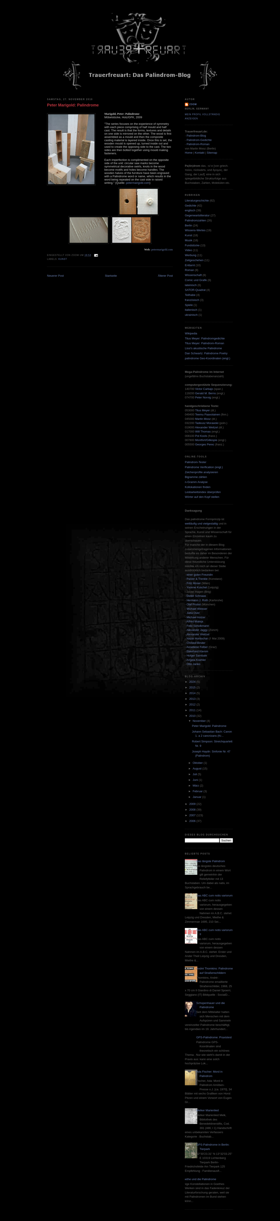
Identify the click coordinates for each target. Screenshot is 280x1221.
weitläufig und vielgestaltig (201, 523)
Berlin (188, 225)
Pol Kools (201, 436)
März (196, 785)
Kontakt (199, 152)
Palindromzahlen (195, 220)
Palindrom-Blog (196, 135)
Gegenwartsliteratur (197, 215)
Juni (196, 780)
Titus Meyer (202, 410)
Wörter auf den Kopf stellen (202, 496)
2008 (192, 809)
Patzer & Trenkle (197, 578)
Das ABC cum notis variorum (214, 895)
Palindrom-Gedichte (199, 140)
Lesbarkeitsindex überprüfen (203, 492)
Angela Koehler (196, 660)
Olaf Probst (194, 604)
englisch (190, 210)
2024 (192, 681)
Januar (197, 797)
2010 (192, 715)
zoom (193, 104)
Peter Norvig (203, 397)
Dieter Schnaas (196, 595)
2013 (192, 698)
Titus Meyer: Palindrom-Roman (204, 343)
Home (188, 152)
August (197, 768)
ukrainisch (191, 314)
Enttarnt (190, 265)
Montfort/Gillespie (206, 440)
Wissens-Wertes (195, 230)
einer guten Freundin (200, 574)
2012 (192, 704)
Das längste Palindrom (210, 861)
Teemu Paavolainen (207, 414)
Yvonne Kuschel (197, 587)
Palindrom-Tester (195, 462)
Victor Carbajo (204, 389)
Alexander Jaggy (197, 630)
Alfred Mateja (194, 621)
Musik (188, 240)
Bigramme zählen (196, 477)
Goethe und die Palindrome (199, 1179)
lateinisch (191, 285)
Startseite (111, 275)
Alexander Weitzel (206, 427)
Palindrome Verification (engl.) (204, 467)
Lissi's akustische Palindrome (203, 348)
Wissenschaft (193, 275)
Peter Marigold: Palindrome (73, 105)
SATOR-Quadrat (195, 290)
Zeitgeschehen (194, 260)
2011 (192, 710)
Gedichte (190, 205)
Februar (198, 791)
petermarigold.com (138, 182)
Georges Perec (204, 444)
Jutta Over (193, 613)
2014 (192, 693)
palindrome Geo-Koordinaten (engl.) (207, 358)
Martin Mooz (203, 418)
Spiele (189, 305)
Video (188, 250)
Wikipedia (191, 333)
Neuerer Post (55, 275)
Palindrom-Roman (198, 144)
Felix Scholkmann (198, 625)
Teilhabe (190, 295)
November (200, 721)
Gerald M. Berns (205, 393)
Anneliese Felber (197, 647)
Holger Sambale (197, 655)
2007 (192, 815)
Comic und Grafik (196, 280)
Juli (195, 774)
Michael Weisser (197, 608)
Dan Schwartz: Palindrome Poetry (206, 353)
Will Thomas (203, 431)
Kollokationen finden (197, 487)
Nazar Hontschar (197, 638)
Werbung (190, 255)
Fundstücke (192, 245)
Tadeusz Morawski (207, 423)
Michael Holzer (196, 617)
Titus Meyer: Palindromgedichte (205, 338)
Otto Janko (193, 664)
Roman (189, 270)
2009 (192, 804)
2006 (192, 821)
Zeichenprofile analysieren (201, 472)
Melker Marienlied (207, 1110)
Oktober (198, 762)
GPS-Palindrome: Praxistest (214, 1037)
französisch (192, 300)
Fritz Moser (194, 583)
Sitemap (212, 152)
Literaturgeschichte (197, 200)
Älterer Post (165, 275)
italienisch (191, 309)
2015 (192, 687)
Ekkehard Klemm (197, 651)
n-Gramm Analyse (196, 482)
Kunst (62, 259)
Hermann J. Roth (197, 600)
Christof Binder (196, 642)
